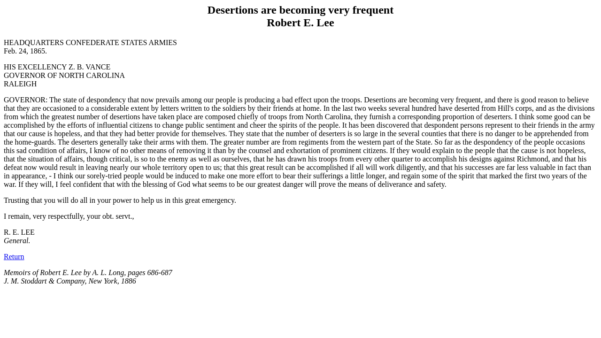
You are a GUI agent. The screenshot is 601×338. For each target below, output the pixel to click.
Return (14, 257)
